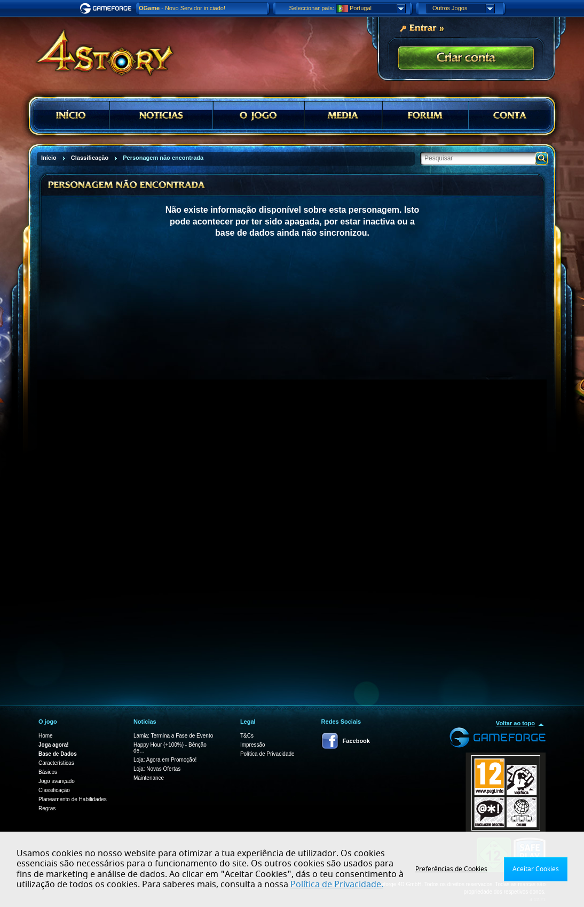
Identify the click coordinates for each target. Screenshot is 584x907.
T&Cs (247, 736)
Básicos (47, 772)
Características (56, 763)
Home (45, 736)
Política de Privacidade (267, 754)
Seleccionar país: (311, 8)
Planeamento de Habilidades (72, 799)
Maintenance (148, 778)
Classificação (54, 790)
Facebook (356, 741)
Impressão (252, 745)
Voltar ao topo (515, 723)
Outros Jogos (463, 8)
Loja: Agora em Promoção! (164, 760)
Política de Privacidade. (336, 884)
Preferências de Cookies (451, 869)
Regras (47, 808)
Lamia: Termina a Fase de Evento (173, 736)
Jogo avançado (56, 781)
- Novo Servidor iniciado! (182, 8)
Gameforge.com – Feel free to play (107, 8)
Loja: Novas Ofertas (156, 769)
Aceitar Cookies (535, 869)
